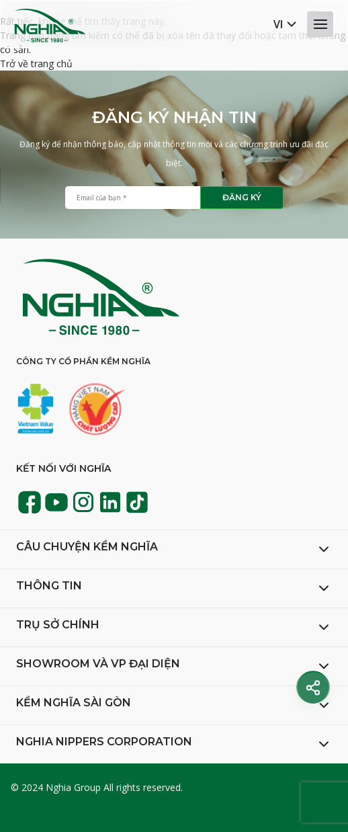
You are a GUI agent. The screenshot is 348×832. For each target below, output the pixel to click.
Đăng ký (241, 197)
